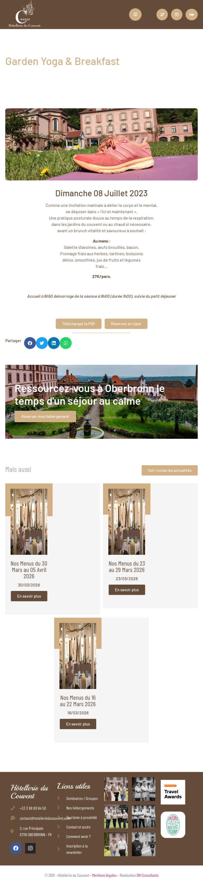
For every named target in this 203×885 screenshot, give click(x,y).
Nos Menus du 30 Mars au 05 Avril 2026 (29, 569)
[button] (30, 343)
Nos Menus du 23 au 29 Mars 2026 (127, 566)
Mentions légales (104, 875)
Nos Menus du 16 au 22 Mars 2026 (78, 700)
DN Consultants (148, 875)
